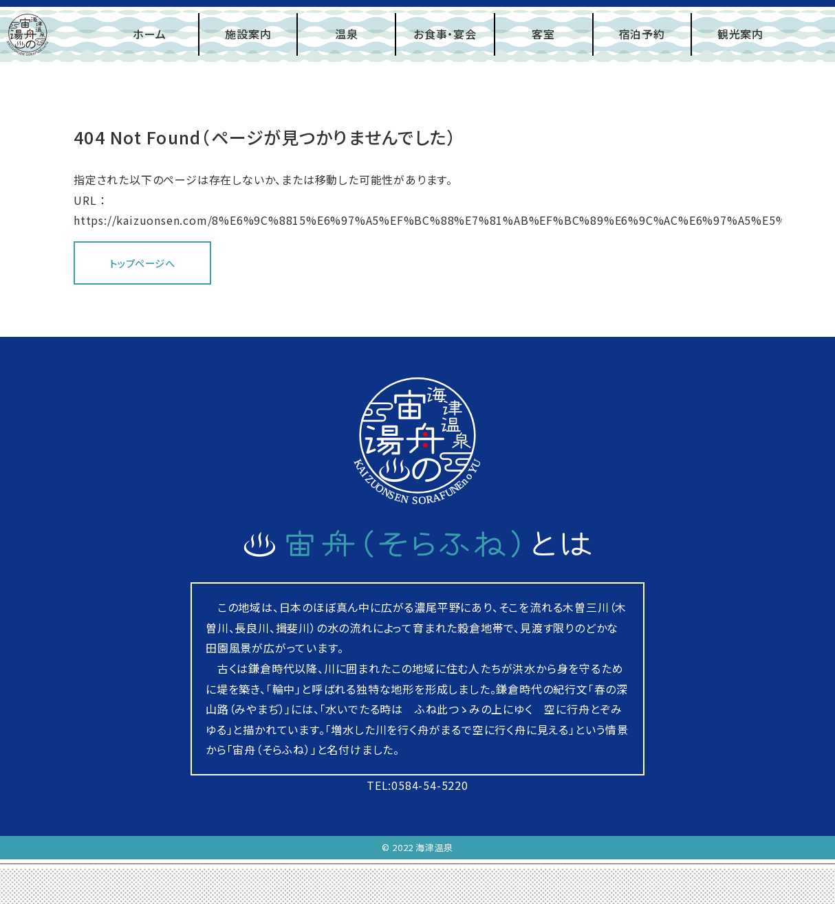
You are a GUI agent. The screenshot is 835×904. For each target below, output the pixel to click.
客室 (543, 33)
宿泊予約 (642, 33)
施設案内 (248, 33)
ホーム (149, 33)
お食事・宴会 (445, 33)
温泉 (346, 33)
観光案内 (740, 33)
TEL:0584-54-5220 (417, 785)
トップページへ (142, 263)
